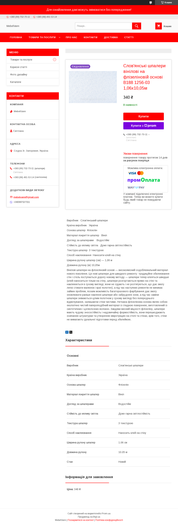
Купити (144, 116)
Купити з (143, 125)
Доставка (111, 37)
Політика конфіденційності (109, 520)
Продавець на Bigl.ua (89, 517)
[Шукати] (136, 26)
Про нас (71, 37)
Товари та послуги (42, 37)
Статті (129, 37)
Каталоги (15, 82)
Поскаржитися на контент (81, 520)
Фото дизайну (18, 74)
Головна (16, 37)
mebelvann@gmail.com (26, 197)
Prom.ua (106, 513)
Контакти (90, 37)
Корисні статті (18, 67)
